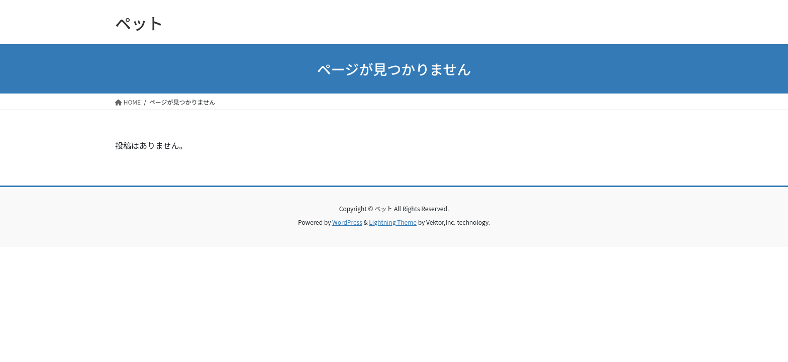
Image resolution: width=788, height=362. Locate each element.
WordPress (347, 222)
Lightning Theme (393, 222)
